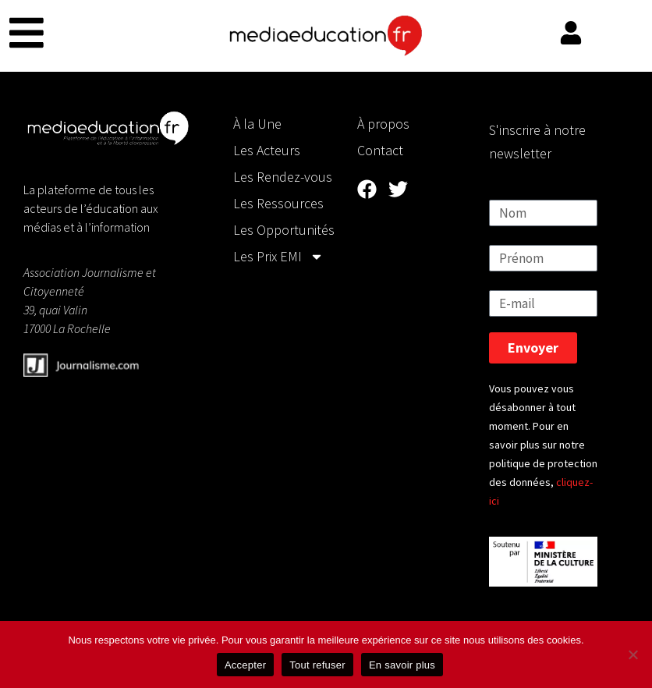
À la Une (257, 124)
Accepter (245, 665)
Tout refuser (317, 665)
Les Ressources (278, 203)
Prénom (512, 235)
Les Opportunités (284, 230)
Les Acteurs (266, 150)
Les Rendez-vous (282, 177)
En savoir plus (402, 665)
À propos (383, 124)
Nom (503, 190)
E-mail (507, 280)
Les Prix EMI (278, 256)
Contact (380, 150)
